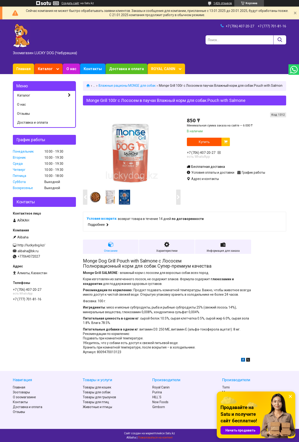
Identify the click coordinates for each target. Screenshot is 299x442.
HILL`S (156, 397)
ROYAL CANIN (163, 69)
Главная (23, 69)
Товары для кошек (97, 387)
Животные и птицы (97, 407)
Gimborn (158, 407)
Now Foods (160, 402)
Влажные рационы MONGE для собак (127, 85)
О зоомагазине (24, 397)
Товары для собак (96, 392)
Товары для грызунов (99, 397)
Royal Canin (161, 387)
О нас (71, 69)
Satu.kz (170, 433)
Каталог (45, 69)
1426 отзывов (223, 3)
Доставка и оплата (126, 69)
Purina (157, 392)
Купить (204, 142)
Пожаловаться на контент (155, 437)
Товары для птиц (96, 402)
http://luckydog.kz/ (31, 245)
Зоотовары (21, 392)
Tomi (226, 387)
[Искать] (279, 39)
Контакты (93, 69)
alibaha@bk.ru (28, 251)
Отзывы (23, 113)
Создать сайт (70, 3)
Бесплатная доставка (208, 167)
